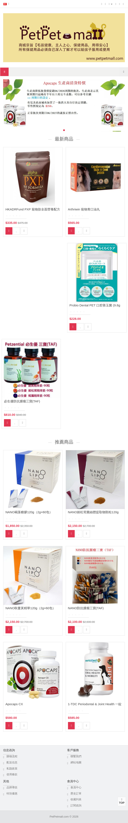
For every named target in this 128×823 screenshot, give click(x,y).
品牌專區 (12, 787)
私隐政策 (12, 768)
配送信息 (12, 762)
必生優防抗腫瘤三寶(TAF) (22, 401)
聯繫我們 (76, 756)
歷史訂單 (76, 793)
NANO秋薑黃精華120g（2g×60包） (30, 608)
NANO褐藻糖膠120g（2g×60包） (28, 512)
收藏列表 (76, 799)
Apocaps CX (14, 704)
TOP (121, 801)
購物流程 (12, 756)
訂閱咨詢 (76, 805)
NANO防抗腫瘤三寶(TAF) (86, 608)
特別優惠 (12, 793)
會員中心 (76, 787)
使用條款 (12, 774)
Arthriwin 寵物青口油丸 (84, 209)
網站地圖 (76, 762)
